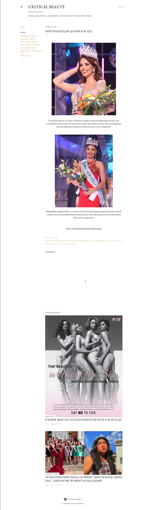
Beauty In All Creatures (46, 16)
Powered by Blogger (72, 499)
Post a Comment (56, 424)
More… (89, 16)
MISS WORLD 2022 (28, 48)
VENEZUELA (25, 56)
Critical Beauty (46, 6)
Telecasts (80, 16)
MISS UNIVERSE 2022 (29, 42)
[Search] (121, 7)
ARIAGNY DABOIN (27, 39)
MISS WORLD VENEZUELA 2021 (55, 244)
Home (31, 16)
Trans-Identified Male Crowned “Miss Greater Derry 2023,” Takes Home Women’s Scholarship (83, 478)
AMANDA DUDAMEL (28, 36)
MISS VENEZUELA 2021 (29, 45)
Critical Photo (67, 16)
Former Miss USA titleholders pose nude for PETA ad (83, 419)
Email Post (54, 237)
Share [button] (22, 27)
